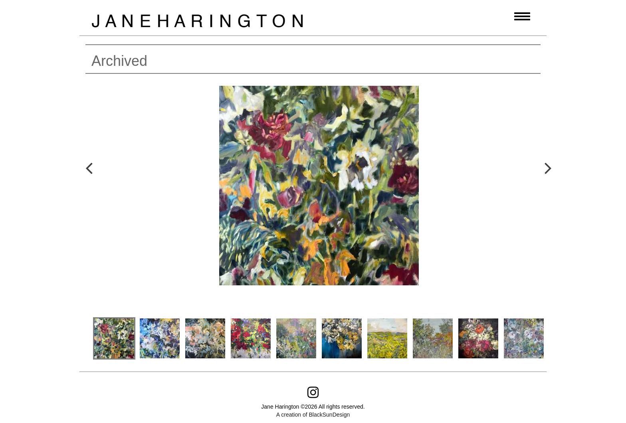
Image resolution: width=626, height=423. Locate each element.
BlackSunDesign (329, 414)
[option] (319, 193)
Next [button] (541, 191)
